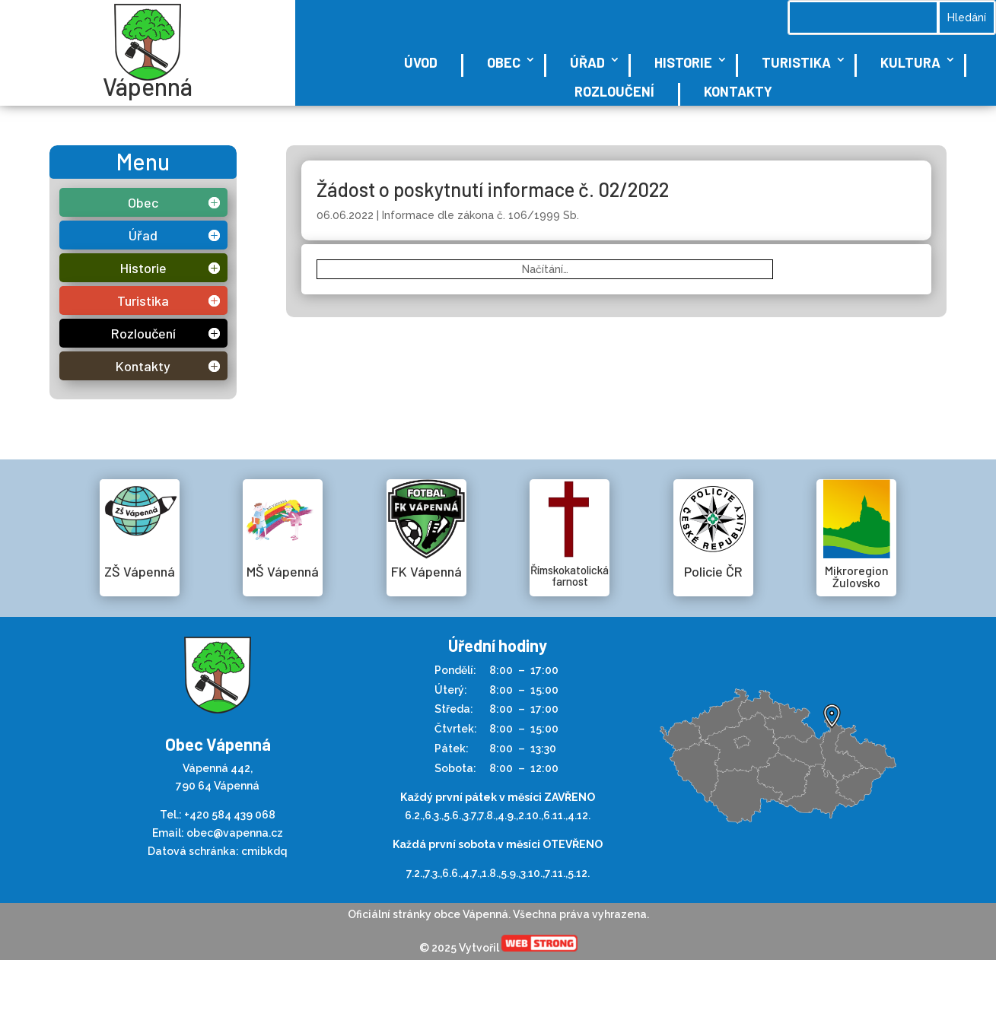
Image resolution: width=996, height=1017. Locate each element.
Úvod (421, 62)
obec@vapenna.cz (234, 833)
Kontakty (738, 91)
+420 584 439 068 (229, 815)
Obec (503, 62)
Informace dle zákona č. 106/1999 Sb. (480, 215)
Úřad (587, 62)
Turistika (796, 62)
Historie (683, 62)
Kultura (910, 62)
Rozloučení (614, 91)
